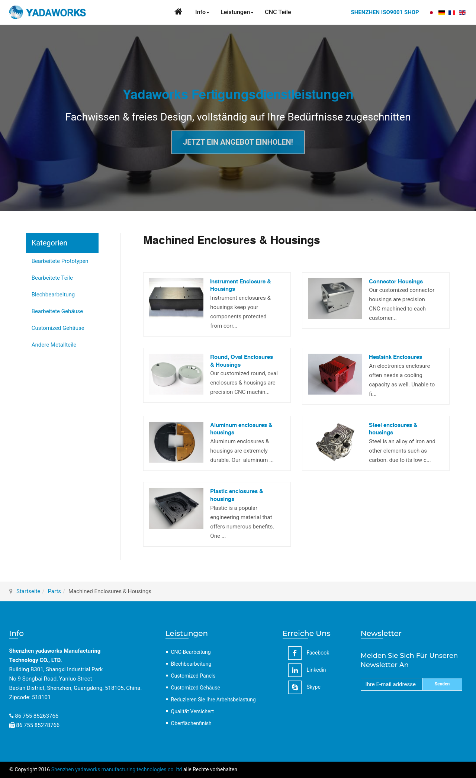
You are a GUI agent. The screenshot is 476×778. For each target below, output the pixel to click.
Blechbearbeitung (53, 294)
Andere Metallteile (54, 344)
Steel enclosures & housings (393, 429)
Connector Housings (396, 281)
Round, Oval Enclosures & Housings (241, 361)
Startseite (28, 591)
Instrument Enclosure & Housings (240, 285)
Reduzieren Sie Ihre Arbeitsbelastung (213, 700)
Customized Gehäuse (58, 328)
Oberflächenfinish (191, 723)
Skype (304, 687)
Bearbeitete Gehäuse (57, 311)
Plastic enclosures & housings (236, 495)
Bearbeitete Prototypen (60, 261)
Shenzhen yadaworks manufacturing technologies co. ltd (116, 769)
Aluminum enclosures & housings (241, 429)
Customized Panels (193, 676)
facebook (308, 653)
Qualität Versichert (192, 711)
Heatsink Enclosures (395, 357)
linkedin (307, 670)
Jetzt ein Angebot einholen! (238, 142)
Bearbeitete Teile (52, 277)
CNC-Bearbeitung (191, 652)
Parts (54, 591)
